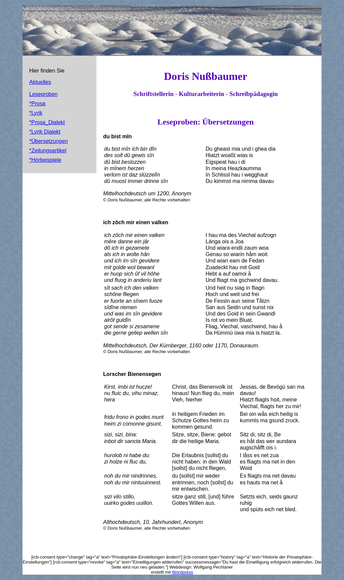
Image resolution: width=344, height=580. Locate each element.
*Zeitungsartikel (47, 150)
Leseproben (43, 94)
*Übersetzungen (48, 141)
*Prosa (37, 103)
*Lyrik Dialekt (44, 132)
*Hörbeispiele (45, 160)
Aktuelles (40, 82)
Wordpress (182, 572)
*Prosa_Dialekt (47, 122)
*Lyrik (35, 113)
